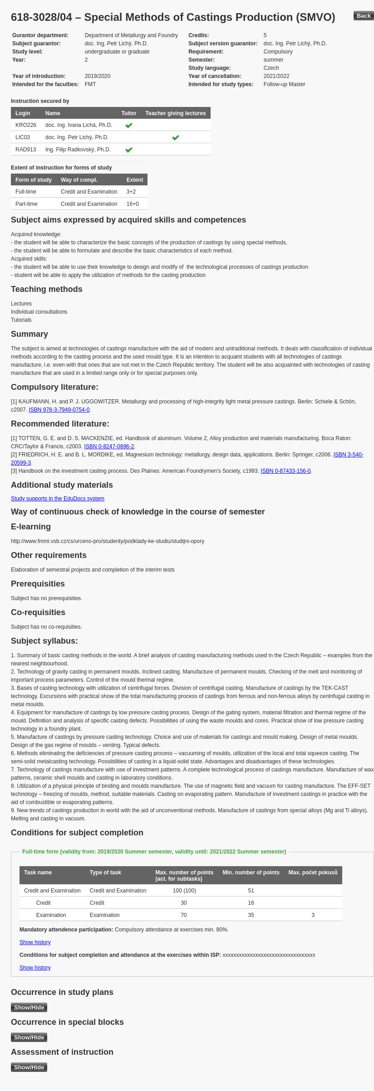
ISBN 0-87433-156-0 (285, 471)
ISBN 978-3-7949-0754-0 (59, 410)
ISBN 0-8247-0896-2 (109, 446)
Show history (35, 942)
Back (364, 15)
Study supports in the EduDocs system (57, 498)
